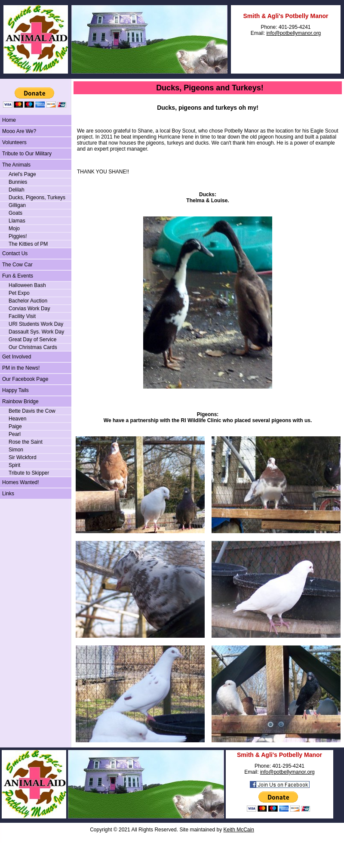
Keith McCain (238, 830)
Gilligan (17, 205)
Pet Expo (19, 293)
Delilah (17, 190)
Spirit (14, 465)
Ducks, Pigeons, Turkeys (37, 198)
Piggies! (18, 236)
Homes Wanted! (20, 482)
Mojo (14, 228)
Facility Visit (22, 316)
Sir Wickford (23, 457)
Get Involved (16, 357)
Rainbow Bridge (20, 401)
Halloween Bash (27, 285)
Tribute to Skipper (29, 473)
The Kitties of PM (28, 244)
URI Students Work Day (36, 324)
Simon (16, 450)
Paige (15, 426)
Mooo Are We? (19, 131)
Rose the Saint (26, 442)
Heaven (17, 419)
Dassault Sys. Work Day (36, 332)
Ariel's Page (22, 174)
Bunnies (18, 182)
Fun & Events (17, 276)
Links (8, 494)
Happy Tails (15, 390)
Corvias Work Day (29, 309)
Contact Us (15, 253)
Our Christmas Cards (33, 347)
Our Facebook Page (25, 379)
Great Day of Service (32, 340)
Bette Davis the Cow (32, 411)
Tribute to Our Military (27, 154)
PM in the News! (21, 368)
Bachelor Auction (28, 301)
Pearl (15, 434)
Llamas (17, 221)
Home (9, 120)
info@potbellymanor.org (293, 33)
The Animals (16, 165)
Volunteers (14, 142)
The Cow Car (17, 265)
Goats (15, 213)
